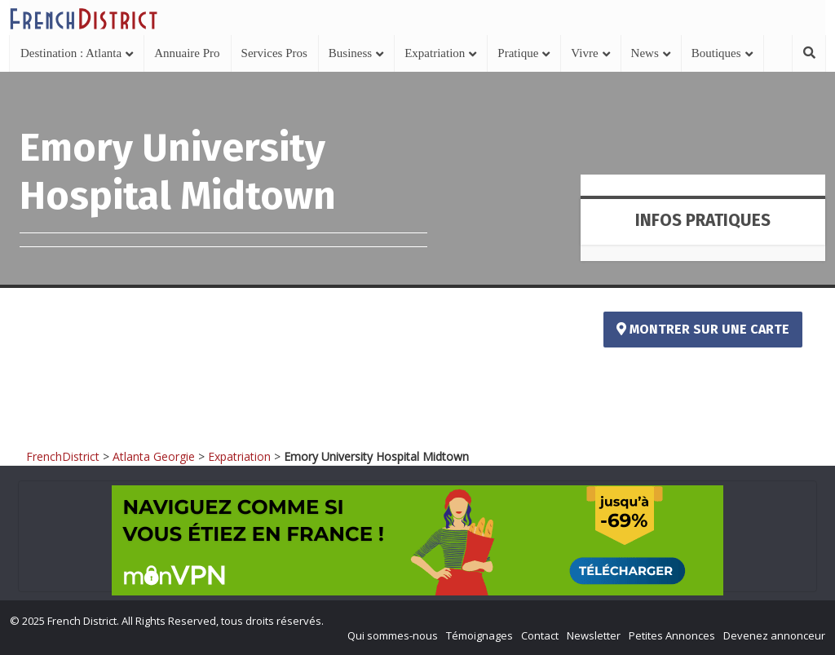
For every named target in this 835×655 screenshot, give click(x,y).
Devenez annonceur (774, 635)
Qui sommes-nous (392, 635)
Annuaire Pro (186, 53)
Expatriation (434, 53)
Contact (540, 635)
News (645, 53)
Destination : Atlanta (70, 53)
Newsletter (594, 635)
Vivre (584, 53)
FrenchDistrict (62, 456)
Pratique (517, 53)
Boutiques (716, 53)
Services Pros (274, 53)
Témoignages (479, 635)
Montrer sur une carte (702, 329)
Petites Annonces (672, 635)
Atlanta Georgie (154, 456)
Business (350, 53)
